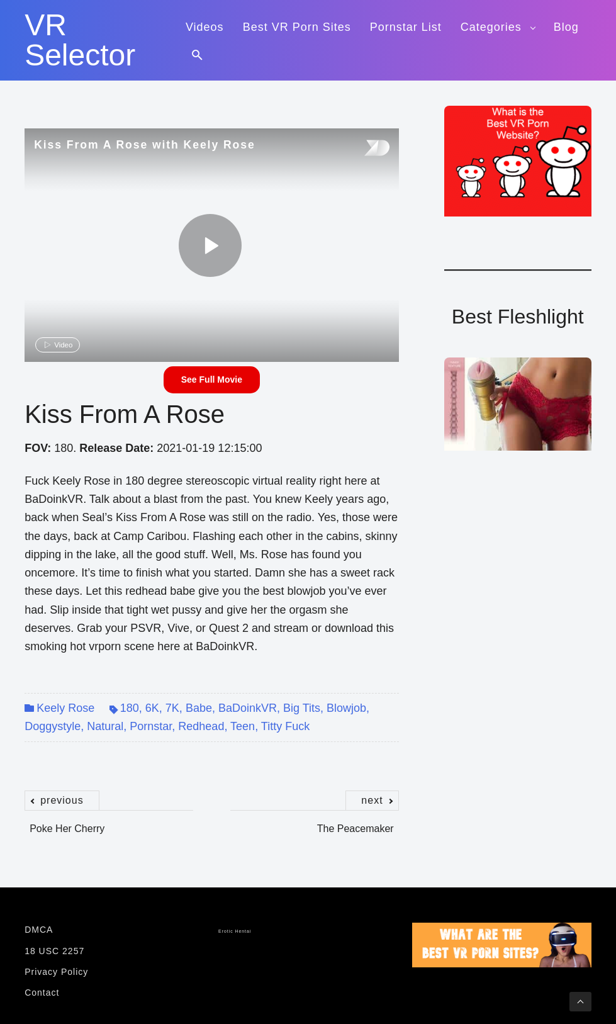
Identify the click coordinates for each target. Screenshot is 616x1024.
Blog (566, 27)
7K (172, 708)
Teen (242, 726)
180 (129, 708)
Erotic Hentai (234, 931)
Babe (199, 708)
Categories (491, 27)
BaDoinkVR (247, 708)
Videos (205, 27)
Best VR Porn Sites (297, 27)
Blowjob (346, 708)
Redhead (201, 726)
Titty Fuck (285, 726)
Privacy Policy (56, 972)
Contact (42, 992)
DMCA (39, 930)
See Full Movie (211, 379)
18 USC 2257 (54, 951)
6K (152, 708)
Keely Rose (65, 708)
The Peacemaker (358, 822)
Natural (105, 726)
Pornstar (151, 726)
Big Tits (301, 708)
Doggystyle (53, 726)
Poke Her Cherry (64, 822)
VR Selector (80, 40)
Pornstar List (406, 27)
